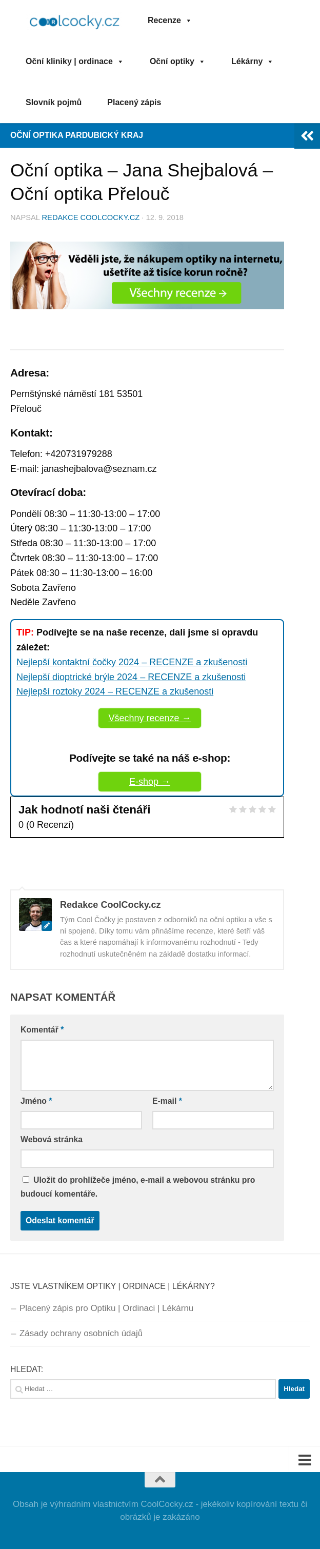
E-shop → (149, 782)
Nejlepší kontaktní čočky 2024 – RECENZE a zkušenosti (131, 662)
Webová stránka (52, 1139)
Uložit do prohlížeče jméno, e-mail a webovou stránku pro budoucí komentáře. (138, 1187)
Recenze (170, 20)
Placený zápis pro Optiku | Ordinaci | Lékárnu (106, 1308)
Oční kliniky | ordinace (75, 61)
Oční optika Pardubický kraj (76, 135)
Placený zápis (134, 102)
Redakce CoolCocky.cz (91, 217)
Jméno (36, 1101)
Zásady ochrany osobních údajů (81, 1333)
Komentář (42, 1029)
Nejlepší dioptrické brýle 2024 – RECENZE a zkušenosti (131, 677)
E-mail (167, 1101)
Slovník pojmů (54, 102)
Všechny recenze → (149, 718)
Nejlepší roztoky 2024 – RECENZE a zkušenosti (114, 691)
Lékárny (252, 61)
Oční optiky (178, 61)
